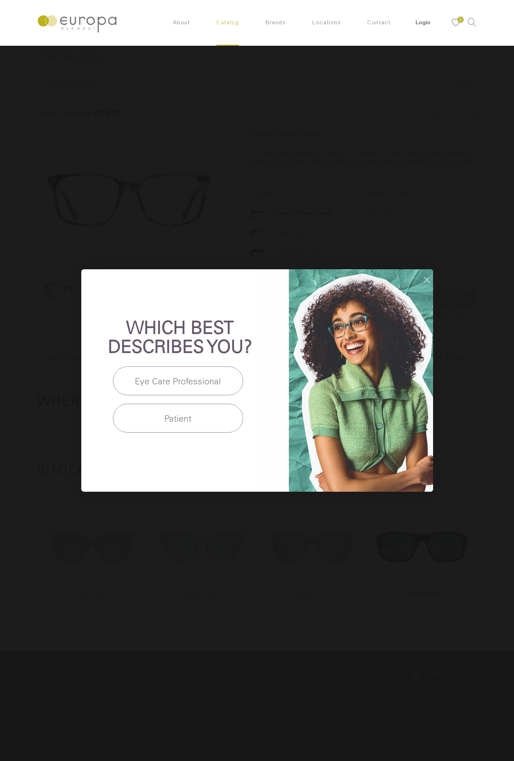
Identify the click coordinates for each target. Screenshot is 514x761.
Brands (275, 23)
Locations (326, 23)
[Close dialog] (426, 279)
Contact (379, 23)
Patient (177, 418)
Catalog (227, 23)
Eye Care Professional (178, 381)
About (181, 23)
